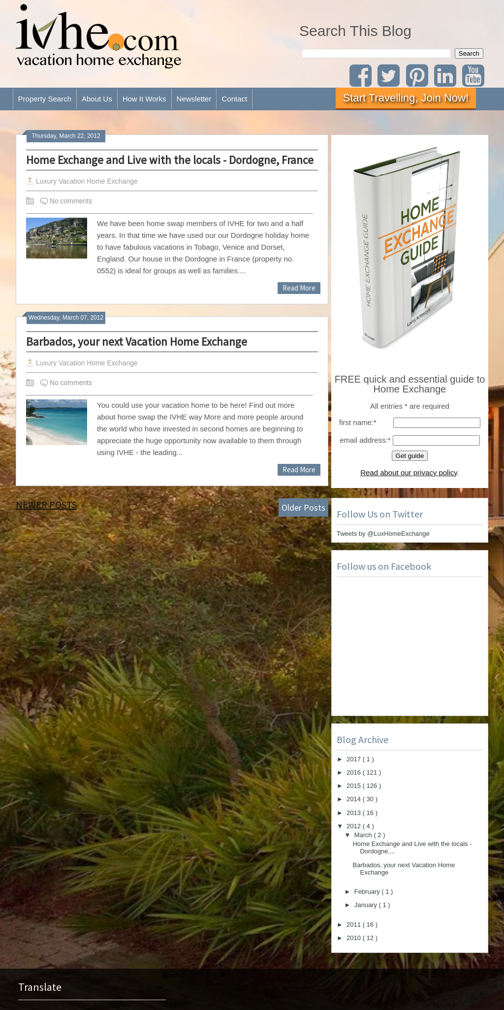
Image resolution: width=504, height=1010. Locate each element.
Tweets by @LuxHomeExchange (383, 533)
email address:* (365, 440)
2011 (354, 924)
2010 (354, 938)
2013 (354, 812)
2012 (354, 826)
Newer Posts (46, 504)
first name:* (358, 422)
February (368, 891)
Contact (234, 99)
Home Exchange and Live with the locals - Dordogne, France (170, 160)
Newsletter (194, 99)
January (366, 905)
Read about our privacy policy (408, 472)
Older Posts (303, 507)
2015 (354, 785)
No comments (71, 201)
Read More (299, 288)
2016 (354, 772)
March (364, 835)
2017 (354, 759)
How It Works (144, 99)
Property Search (44, 99)
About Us (97, 99)
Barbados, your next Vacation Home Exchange (136, 341)
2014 (354, 799)
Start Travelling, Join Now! (406, 98)
